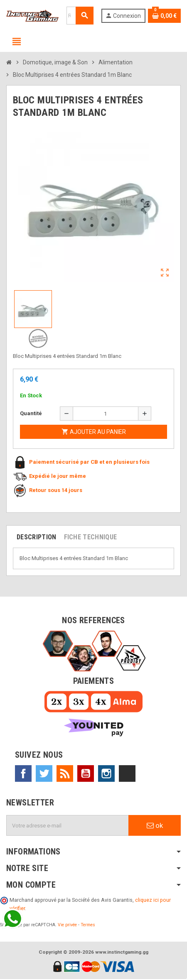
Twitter (44, 773)
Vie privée (67, 925)
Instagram (106, 773)
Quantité (31, 413)
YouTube (85, 773)
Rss (65, 773)
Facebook (23, 773)
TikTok (127, 773)
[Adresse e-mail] (67, 825)
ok (155, 825)
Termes (88, 925)
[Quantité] (105, 413)
